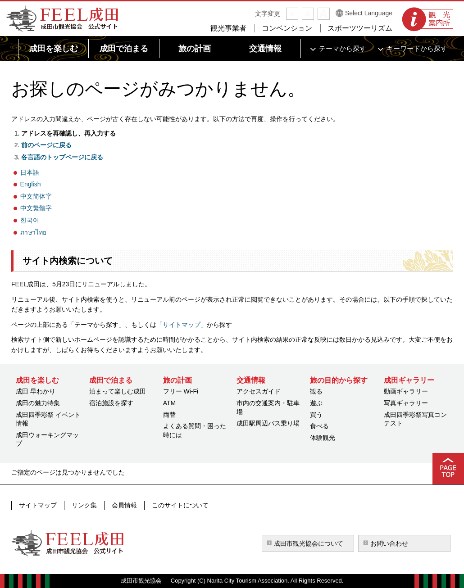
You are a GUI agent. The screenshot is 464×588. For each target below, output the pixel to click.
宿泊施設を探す (111, 403)
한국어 (29, 220)
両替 (169, 414)
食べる (319, 426)
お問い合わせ (389, 543)
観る (316, 391)
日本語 (29, 172)
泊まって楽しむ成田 (117, 391)
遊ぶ (316, 403)
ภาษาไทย (33, 232)
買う (316, 414)
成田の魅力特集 (38, 403)
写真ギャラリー (406, 403)
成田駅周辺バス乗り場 (268, 423)
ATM (169, 403)
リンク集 (84, 505)
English (30, 184)
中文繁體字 (36, 208)
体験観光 (322, 437)
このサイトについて (180, 505)
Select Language (368, 13)
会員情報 (124, 505)
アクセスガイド (259, 391)
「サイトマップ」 (181, 324)
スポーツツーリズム (360, 28)
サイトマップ (38, 505)
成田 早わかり (35, 391)
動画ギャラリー (406, 391)
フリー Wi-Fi (181, 391)
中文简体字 (36, 196)
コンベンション (287, 28)
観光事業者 (228, 28)
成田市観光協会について (308, 543)
